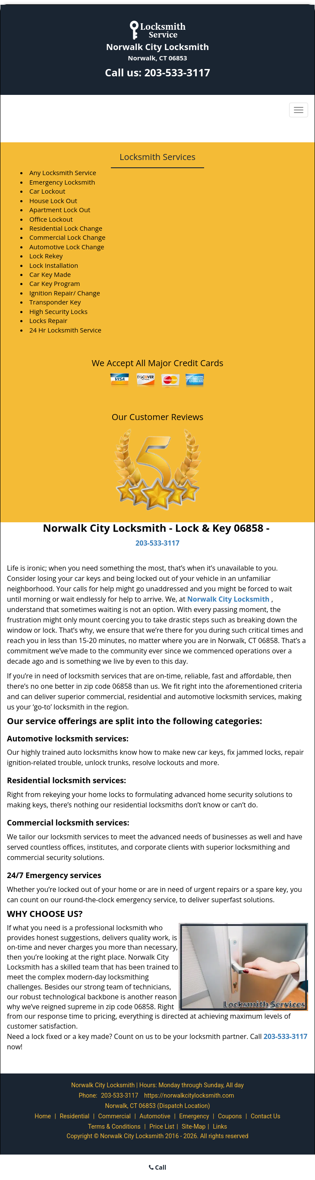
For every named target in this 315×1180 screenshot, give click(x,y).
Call (158, 1167)
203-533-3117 (177, 72)
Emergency (194, 1116)
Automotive (154, 1116)
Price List (161, 1126)
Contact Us (265, 1116)
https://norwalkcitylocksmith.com (189, 1095)
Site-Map (193, 1126)
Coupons (230, 1116)
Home (43, 1116)
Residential (74, 1116)
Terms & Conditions (114, 1126)
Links (220, 1126)
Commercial (114, 1116)
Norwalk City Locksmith (228, 599)
